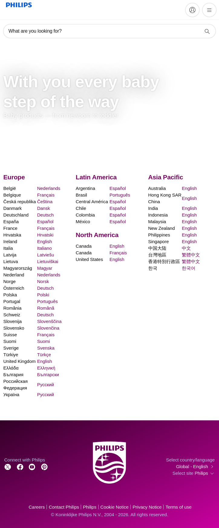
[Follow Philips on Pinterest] (44, 466)
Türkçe (44, 354)
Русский (45, 384)
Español (45, 221)
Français (46, 194)
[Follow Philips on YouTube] (32, 466)
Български (48, 374)
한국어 (188, 268)
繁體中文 (191, 254)
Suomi (43, 341)
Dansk (43, 208)
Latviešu (45, 254)
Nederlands (48, 188)
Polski (43, 294)
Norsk (43, 281)
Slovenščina (49, 321)
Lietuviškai (47, 261)
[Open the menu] (209, 10)
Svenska (46, 347)
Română (45, 308)
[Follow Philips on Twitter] (7, 466)
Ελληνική (46, 367)
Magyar (44, 268)
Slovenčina (48, 328)
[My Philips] (192, 10)
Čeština (45, 201)
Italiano (44, 248)
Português (47, 301)
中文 (186, 248)
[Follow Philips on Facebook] (20, 466)
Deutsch (45, 214)
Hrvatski (45, 234)
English (44, 241)
